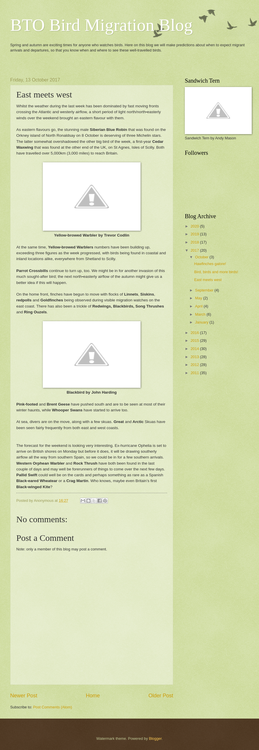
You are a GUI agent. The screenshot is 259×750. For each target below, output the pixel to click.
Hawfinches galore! (210, 264)
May (199, 298)
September (204, 290)
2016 (195, 332)
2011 (195, 373)
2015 (195, 340)
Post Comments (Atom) (52, 707)
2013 (195, 357)
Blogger (155, 738)
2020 (195, 226)
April (199, 306)
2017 (195, 250)
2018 (195, 242)
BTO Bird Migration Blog (101, 25)
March (200, 314)
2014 (195, 348)
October (202, 257)
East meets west (207, 280)
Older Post (160, 696)
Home (93, 696)
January (202, 322)
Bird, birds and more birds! (216, 272)
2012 (195, 364)
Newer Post (23, 696)
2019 (195, 234)
